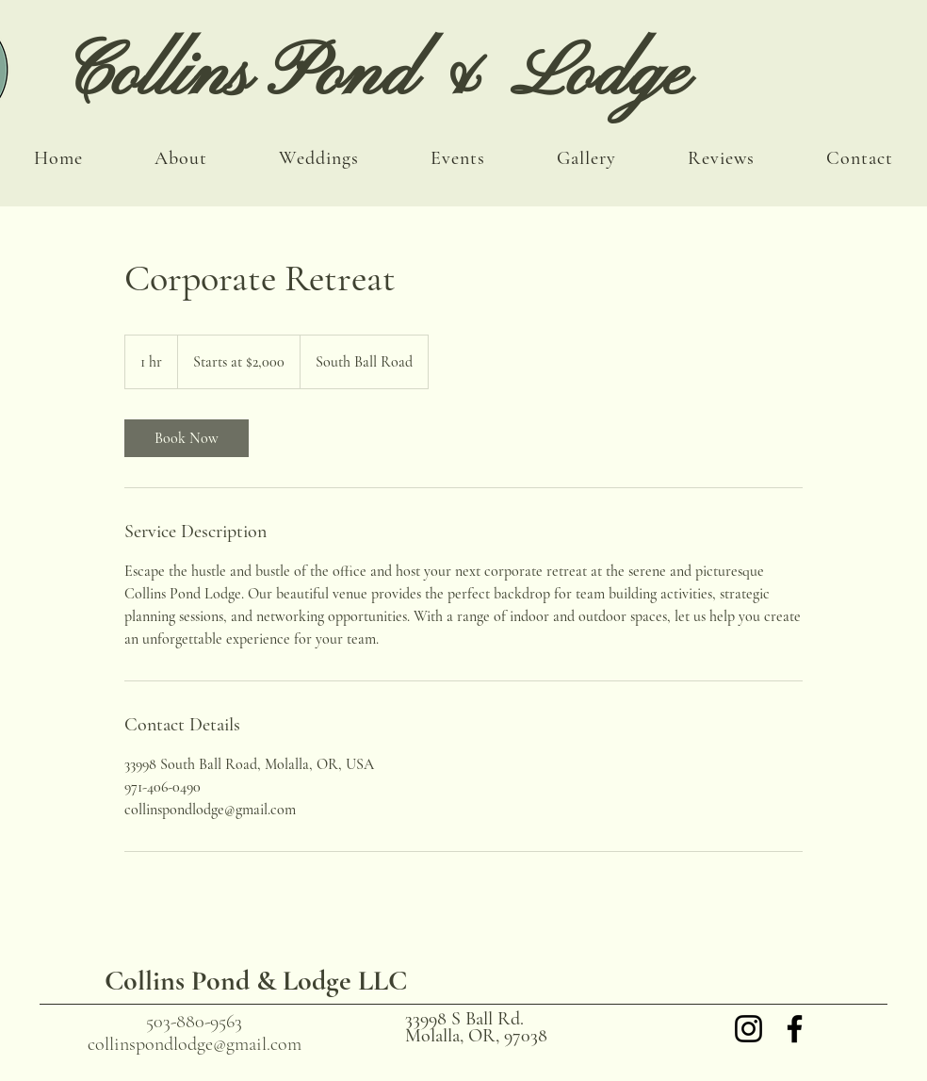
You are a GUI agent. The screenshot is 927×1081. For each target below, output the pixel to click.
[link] (186, 438)
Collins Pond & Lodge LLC (256, 980)
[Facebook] (794, 1028)
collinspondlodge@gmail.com (194, 1044)
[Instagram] (748, 1028)
